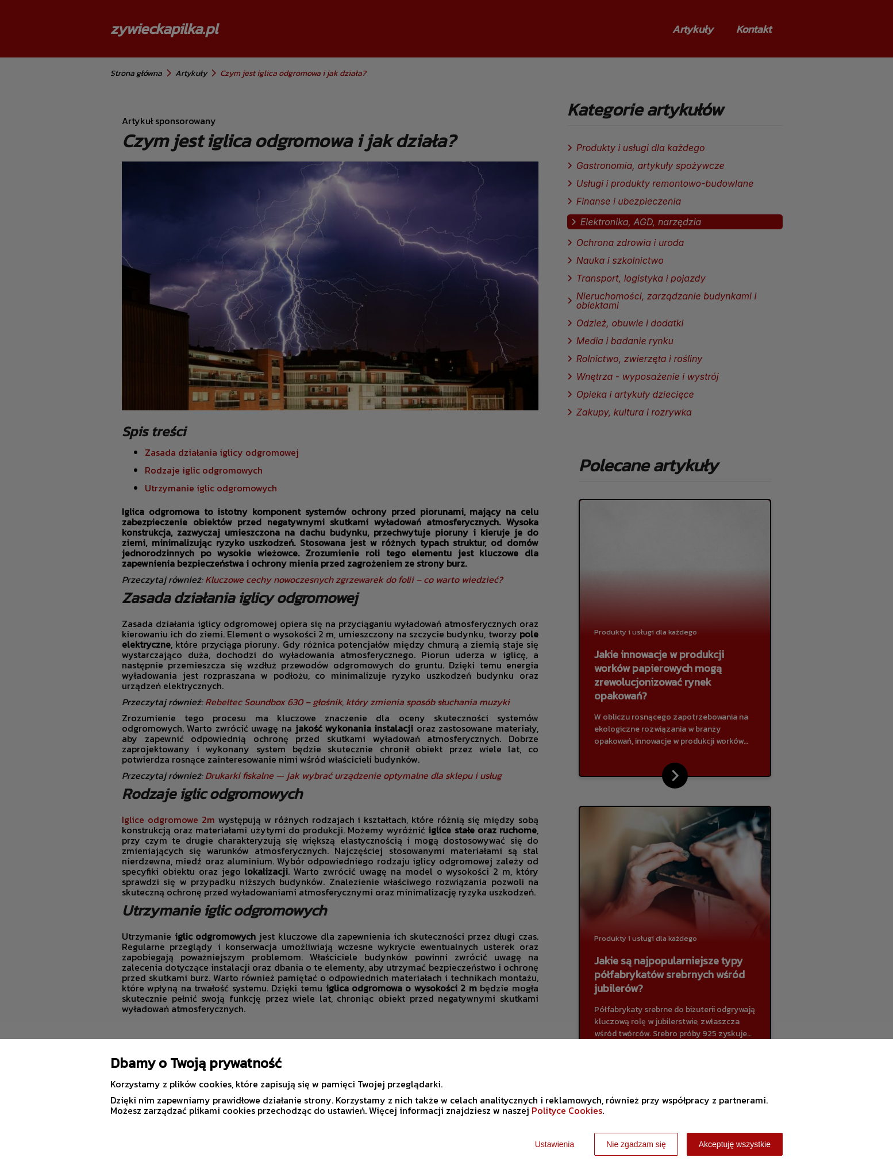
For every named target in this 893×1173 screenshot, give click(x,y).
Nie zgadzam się (636, 1144)
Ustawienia (554, 1144)
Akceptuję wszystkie (735, 1144)
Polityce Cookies (567, 1110)
